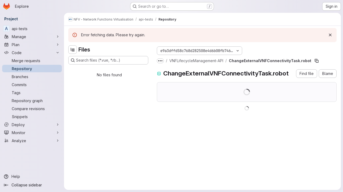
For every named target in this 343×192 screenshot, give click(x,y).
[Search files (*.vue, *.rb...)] (108, 60)
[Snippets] (32, 116)
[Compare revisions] (32, 108)
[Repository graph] (32, 100)
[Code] (32, 52)
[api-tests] (32, 28)
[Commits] (32, 84)
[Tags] (32, 92)
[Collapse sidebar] (32, 185)
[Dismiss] (330, 35)
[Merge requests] (32, 60)
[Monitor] (32, 132)
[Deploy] (32, 124)
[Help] (32, 176)
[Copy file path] (316, 61)
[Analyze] (32, 140)
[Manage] (32, 36)
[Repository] (32, 68)
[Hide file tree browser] (72, 49)
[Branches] (32, 76)
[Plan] (32, 44)
